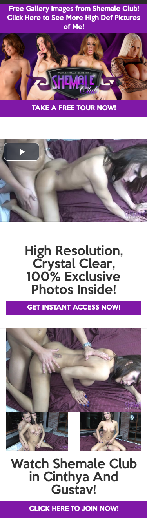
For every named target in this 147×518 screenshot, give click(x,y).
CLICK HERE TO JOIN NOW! (73, 509)
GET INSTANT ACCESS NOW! (73, 308)
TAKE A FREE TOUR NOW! (74, 108)
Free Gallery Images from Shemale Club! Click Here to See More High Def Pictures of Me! (73, 18)
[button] (21, 152)
